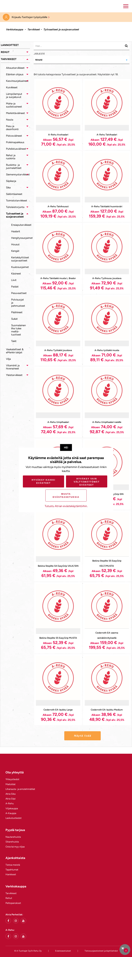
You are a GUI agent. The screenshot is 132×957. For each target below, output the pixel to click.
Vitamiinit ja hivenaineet (13, 367)
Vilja (8, 358)
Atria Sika (10, 793)
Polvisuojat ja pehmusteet (18, 302)
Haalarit (15, 231)
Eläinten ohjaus (14, 74)
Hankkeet (11, 874)
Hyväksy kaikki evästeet (43, 481)
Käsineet (16, 273)
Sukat (14, 318)
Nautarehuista (13, 836)
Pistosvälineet (14, 135)
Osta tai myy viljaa (15, 846)
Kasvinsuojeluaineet (17, 80)
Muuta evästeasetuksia (66, 495)
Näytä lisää (82, 735)
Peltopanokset (13, 903)
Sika (8, 187)
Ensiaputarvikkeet (20, 224)
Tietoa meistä (13, 864)
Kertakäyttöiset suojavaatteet (20, 259)
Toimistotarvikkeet (16, 200)
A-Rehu (10, 803)
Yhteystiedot (12, 779)
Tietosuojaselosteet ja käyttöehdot (101, 951)
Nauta (9, 119)
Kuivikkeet (12, 87)
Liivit (13, 280)
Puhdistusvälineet (16, 148)
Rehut (5, 52)
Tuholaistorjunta (15, 207)
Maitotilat (10, 784)
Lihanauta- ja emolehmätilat (20, 789)
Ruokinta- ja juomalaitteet (13, 166)
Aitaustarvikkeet (15, 67)
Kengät (15, 250)
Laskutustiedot (13, 818)
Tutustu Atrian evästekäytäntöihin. (66, 506)
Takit (13, 341)
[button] (125, 6)
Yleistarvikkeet (14, 375)
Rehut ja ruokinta (10, 157)
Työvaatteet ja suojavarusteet (15, 215)
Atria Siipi (10, 798)
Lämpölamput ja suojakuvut (14, 95)
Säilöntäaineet (14, 194)
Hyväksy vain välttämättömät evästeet (87, 481)
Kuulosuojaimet (20, 267)
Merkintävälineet (15, 113)
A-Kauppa (11, 813)
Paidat (15, 286)
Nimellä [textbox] (38, 60)
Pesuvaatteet (19, 293)
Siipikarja (11, 181)
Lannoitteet (10, 45)
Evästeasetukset (63, 951)
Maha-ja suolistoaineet (14, 105)
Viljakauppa (12, 808)
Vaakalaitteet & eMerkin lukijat (15, 351)
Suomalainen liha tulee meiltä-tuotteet (18, 330)
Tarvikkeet (33, 29)
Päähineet (17, 312)
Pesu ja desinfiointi (12, 128)
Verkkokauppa (14, 29)
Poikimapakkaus (15, 142)
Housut (15, 244)
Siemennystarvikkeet (18, 174)
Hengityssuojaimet (20, 237)
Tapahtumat (12, 869)
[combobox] (81, 60)
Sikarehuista (12, 841)
